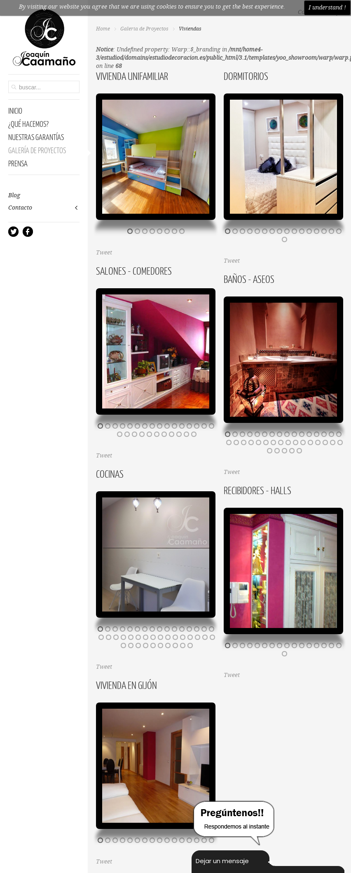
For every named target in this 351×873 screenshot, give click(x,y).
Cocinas (110, 473)
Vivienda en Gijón (126, 685)
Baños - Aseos (249, 279)
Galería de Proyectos (144, 29)
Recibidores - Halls (257, 490)
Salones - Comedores (134, 270)
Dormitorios (246, 76)
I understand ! (327, 8)
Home (103, 29)
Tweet (104, 253)
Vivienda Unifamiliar (132, 76)
